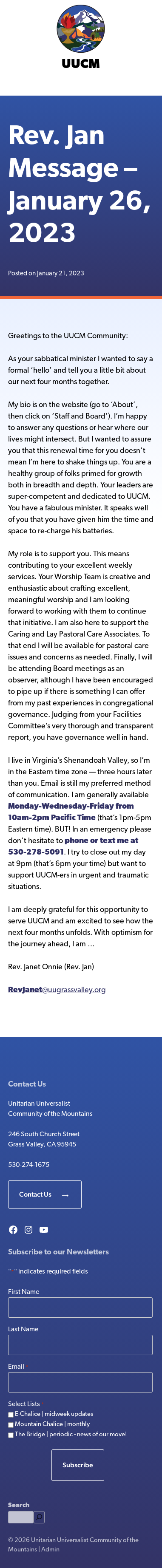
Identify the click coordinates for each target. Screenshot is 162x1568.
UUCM (81, 64)
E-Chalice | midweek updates (54, 1414)
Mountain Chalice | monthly (52, 1424)
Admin (50, 1550)
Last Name (23, 1329)
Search (18, 1506)
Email (18, 1367)
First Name (23, 1292)
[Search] (39, 1517)
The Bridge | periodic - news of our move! (71, 1435)
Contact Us (35, 1194)
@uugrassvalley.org (57, 990)
